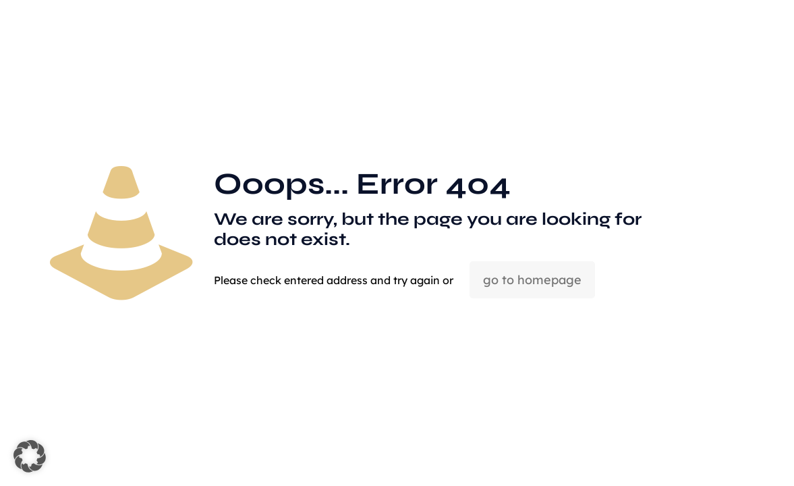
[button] (29, 456)
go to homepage (532, 280)
